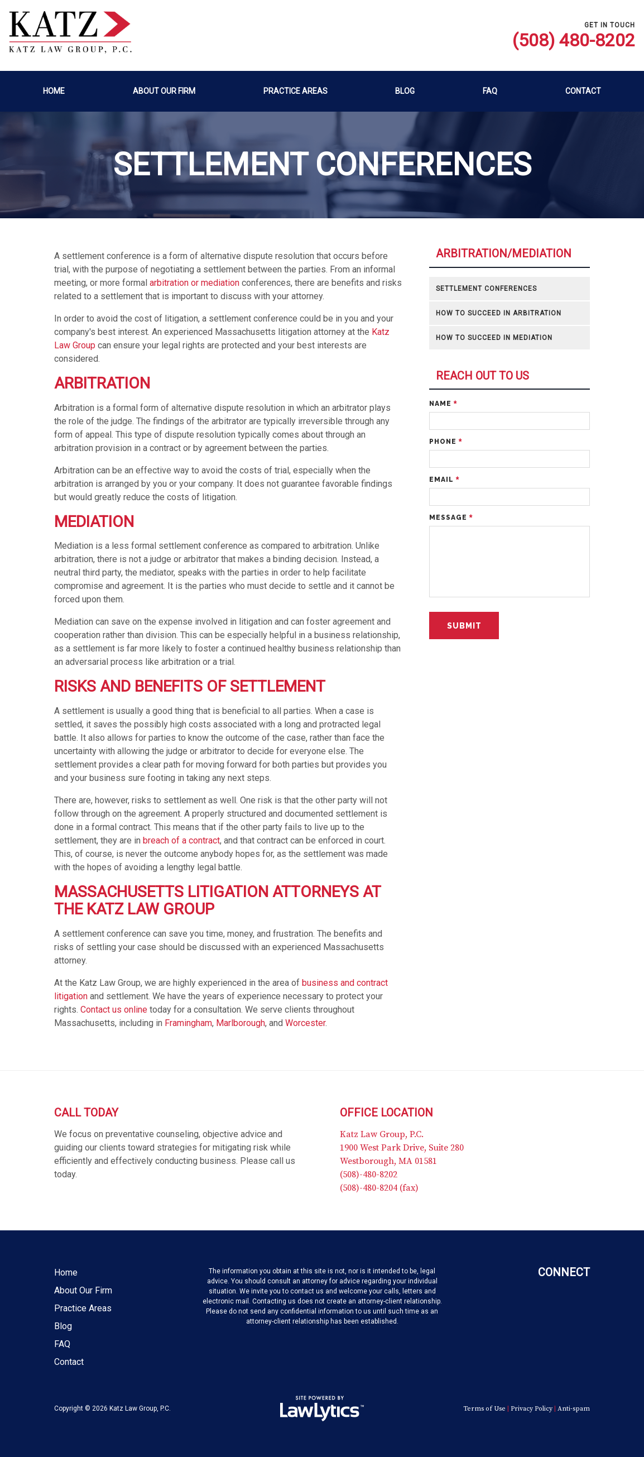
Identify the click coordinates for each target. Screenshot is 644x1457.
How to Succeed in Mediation (494, 338)
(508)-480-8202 (368, 1174)
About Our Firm (164, 91)
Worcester (305, 1023)
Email (444, 479)
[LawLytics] (322, 1408)
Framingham (188, 1023)
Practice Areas (295, 91)
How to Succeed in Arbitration (498, 313)
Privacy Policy (531, 1409)
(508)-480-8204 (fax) (379, 1188)
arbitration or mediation (194, 282)
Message (451, 517)
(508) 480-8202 (573, 40)
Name (443, 404)
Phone (445, 441)
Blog (405, 91)
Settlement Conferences (486, 289)
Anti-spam (574, 1409)
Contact (583, 91)
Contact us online (113, 1009)
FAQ (490, 91)
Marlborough (240, 1023)
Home (54, 91)
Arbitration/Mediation (503, 253)
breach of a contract (181, 840)
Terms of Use (484, 1409)
